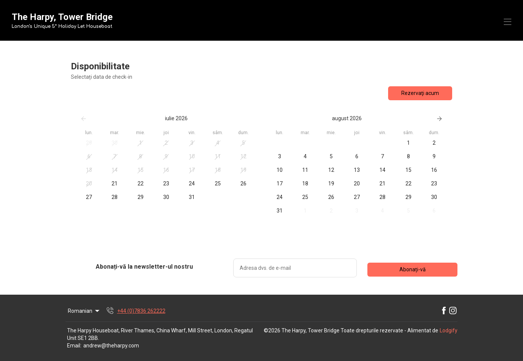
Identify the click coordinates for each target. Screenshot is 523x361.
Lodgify (448, 330)
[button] (89, 143)
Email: (74, 346)
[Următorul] (439, 118)
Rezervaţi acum (420, 93)
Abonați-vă (412, 269)
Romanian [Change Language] (84, 310)
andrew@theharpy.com (111, 346)
